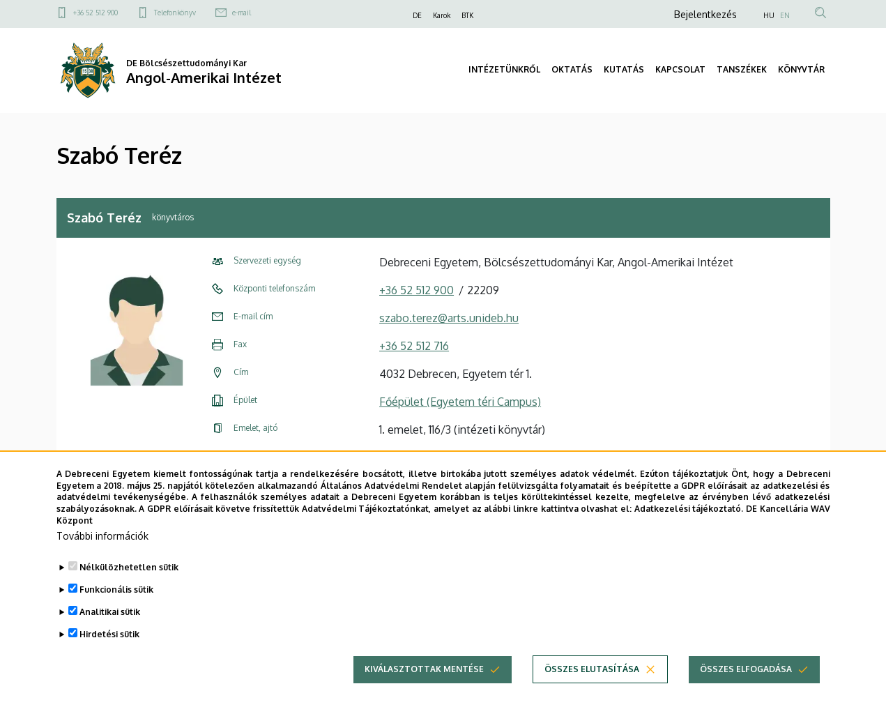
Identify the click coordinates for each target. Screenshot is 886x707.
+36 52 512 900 (95, 12)
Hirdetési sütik (109, 656)
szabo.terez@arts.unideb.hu (449, 318)
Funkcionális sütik (116, 612)
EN (785, 15)
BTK (467, 15)
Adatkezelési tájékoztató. (689, 531)
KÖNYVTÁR (801, 69)
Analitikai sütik (109, 634)
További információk (102, 558)
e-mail (241, 12)
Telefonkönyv (175, 12)
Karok (441, 15)
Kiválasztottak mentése (424, 691)
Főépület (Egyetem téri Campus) (460, 402)
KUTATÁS (624, 69)
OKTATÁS (572, 69)
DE (417, 15)
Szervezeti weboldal (430, 457)
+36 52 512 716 (414, 346)
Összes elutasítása (591, 691)
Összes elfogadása (746, 691)
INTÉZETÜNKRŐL (504, 69)
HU (768, 15)
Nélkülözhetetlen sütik (128, 589)
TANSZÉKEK (742, 69)
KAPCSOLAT (680, 69)
